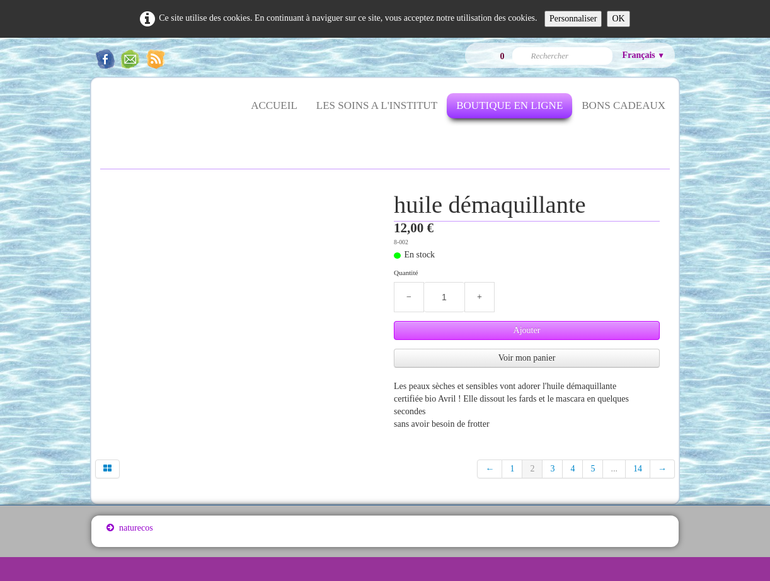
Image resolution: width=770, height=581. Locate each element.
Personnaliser (573, 18)
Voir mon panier (527, 358)
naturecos (129, 528)
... (614, 468)
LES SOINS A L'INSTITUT (376, 105)
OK (618, 18)
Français (644, 55)
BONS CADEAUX (623, 105)
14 (637, 468)
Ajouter (527, 330)
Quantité (406, 272)
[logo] (106, 113)
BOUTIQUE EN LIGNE (509, 105)
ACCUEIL (274, 105)
